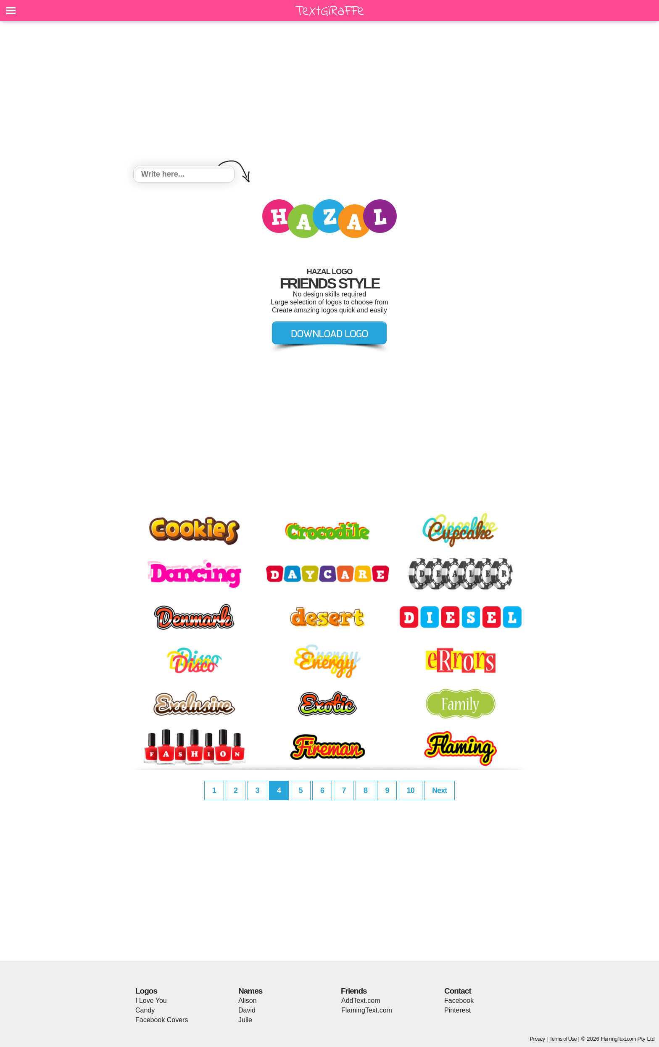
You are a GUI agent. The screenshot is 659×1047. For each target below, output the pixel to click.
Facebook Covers (161, 1019)
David (247, 1010)
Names (250, 990)
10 (410, 790)
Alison (247, 1000)
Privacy (537, 1039)
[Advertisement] (329, 94)
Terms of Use (563, 1039)
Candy (145, 1010)
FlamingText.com (366, 1010)
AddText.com (360, 1000)
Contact (457, 990)
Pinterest (457, 1010)
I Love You (151, 1000)
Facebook (459, 1000)
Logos (146, 990)
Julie (245, 1019)
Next (439, 790)
